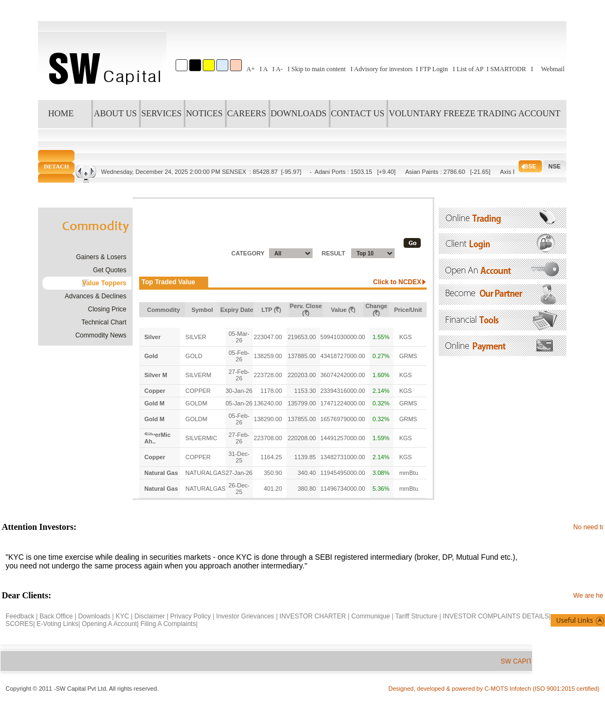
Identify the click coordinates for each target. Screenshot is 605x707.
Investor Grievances (245, 616)
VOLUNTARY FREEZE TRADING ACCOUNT (474, 113)
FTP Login (434, 69)
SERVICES (161, 113)
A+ (250, 69)
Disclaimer (149, 616)
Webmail (552, 69)
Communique (370, 616)
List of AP (470, 69)
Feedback (19, 616)
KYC (122, 616)
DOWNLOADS (299, 113)
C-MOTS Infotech (508, 688)
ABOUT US (114, 113)
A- (279, 69)
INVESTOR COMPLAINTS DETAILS (496, 616)
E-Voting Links (57, 624)
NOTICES (204, 113)
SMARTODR (508, 69)
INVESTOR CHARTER (313, 616)
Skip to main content (318, 69)
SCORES (19, 624)
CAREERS (246, 113)
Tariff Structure (416, 616)
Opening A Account (109, 624)
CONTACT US (357, 113)
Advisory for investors (383, 69)
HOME (60, 113)
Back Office (56, 616)
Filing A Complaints (168, 624)
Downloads (94, 616)
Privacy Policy (190, 616)
